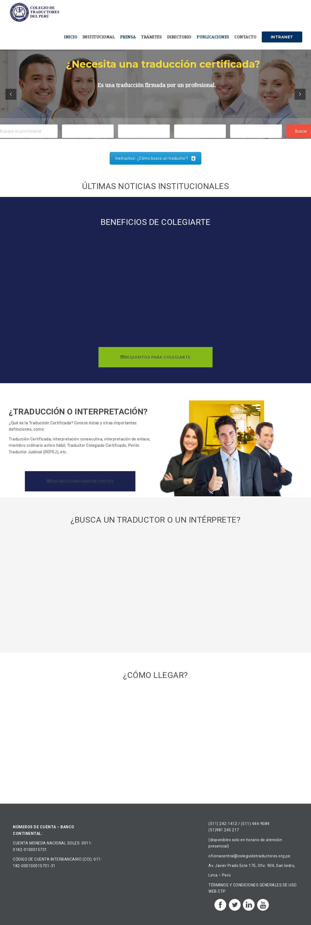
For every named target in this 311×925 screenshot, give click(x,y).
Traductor (256, 137)
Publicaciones (213, 37)
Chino (200, 137)
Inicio (70, 37)
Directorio (179, 37)
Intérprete (256, 129)
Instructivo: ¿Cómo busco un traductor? (155, 158)
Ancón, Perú (88, 137)
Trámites (151, 37)
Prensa (128, 37)
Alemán (200, 129)
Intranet (282, 37)
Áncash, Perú (88, 129)
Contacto (245, 37)
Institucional (99, 37)
